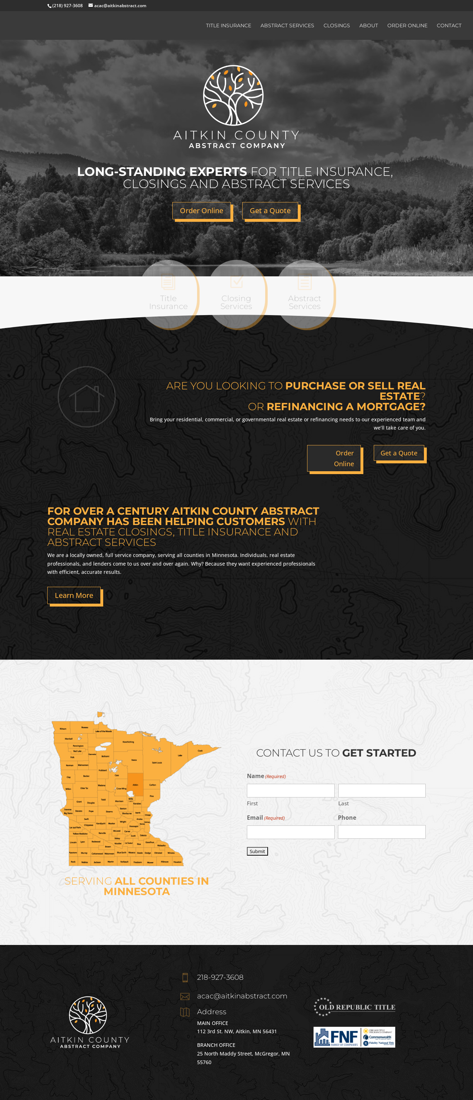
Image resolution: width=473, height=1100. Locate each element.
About (368, 26)
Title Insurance (228, 26)
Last (343, 803)
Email (266, 818)
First (252, 803)
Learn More (74, 595)
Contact (449, 26)
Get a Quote (270, 210)
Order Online (407, 26)
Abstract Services (287, 26)
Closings (337, 26)
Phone (347, 818)
